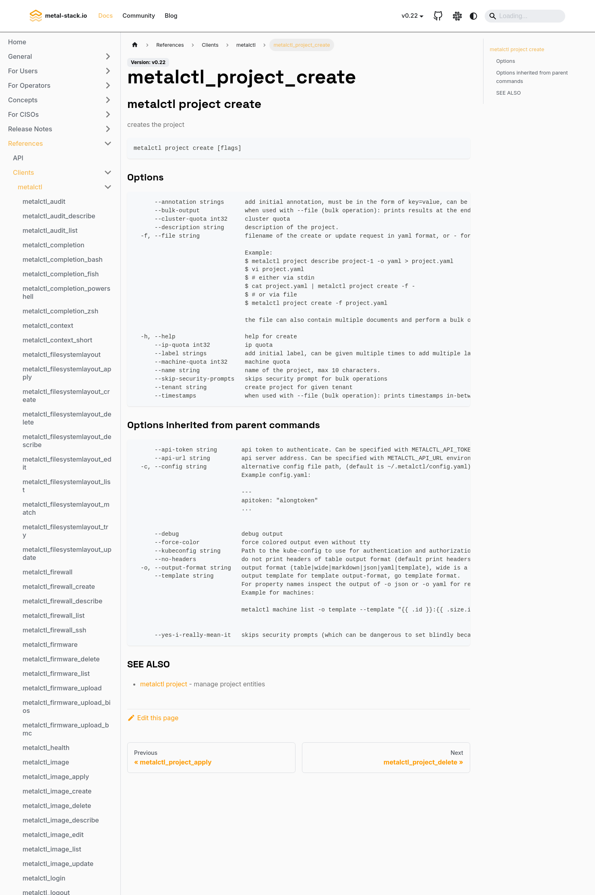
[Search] (525, 16)
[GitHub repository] (438, 16)
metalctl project (163, 684)
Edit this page (152, 718)
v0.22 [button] (410, 15)
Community (138, 15)
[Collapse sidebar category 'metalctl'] (108, 186)
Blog (171, 15)
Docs (105, 15)
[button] (60, 56)
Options (505, 61)
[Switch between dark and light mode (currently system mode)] (473, 16)
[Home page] (135, 45)
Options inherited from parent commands (532, 77)
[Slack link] (457, 16)
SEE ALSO (508, 93)
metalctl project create (517, 49)
